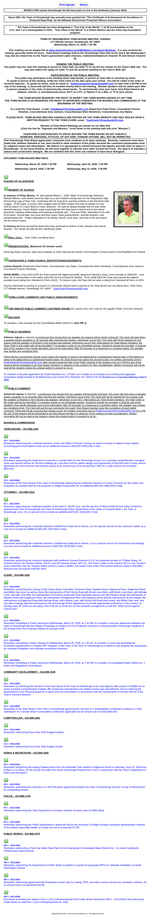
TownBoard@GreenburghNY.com (69, 109)
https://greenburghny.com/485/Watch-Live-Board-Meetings (82, 50)
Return (84, 4)
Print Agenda (66, 4)
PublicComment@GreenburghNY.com (92, 83)
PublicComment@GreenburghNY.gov (116, 410)
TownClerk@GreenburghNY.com (104, 120)
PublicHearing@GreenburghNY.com (23, 362)
